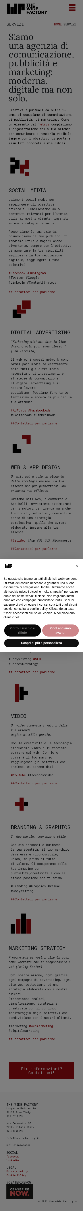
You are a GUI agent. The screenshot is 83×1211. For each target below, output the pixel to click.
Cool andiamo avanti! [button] (60, 630)
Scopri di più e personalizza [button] (41, 643)
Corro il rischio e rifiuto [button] (22, 630)
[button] (77, 566)
